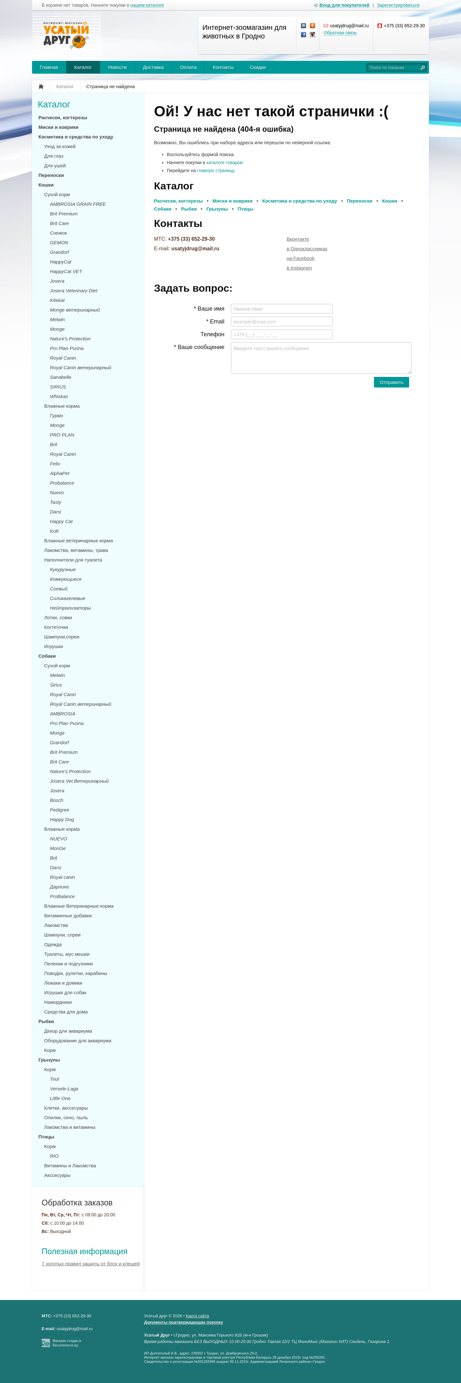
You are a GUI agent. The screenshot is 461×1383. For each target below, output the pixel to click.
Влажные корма (62, 406)
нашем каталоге (147, 5)
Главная (49, 67)
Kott (54, 531)
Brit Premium (64, 213)
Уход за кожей (60, 146)
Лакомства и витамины (69, 1127)
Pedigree (59, 809)
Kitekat (57, 300)
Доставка (153, 67)
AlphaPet (59, 473)
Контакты (223, 67)
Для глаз (53, 156)
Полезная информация (84, 1251)
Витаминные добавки (68, 915)
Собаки (47, 656)
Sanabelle (60, 377)
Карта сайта (197, 1315)
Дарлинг (59, 886)
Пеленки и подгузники (68, 963)
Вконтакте (298, 239)
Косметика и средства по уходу (75, 136)
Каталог (83, 67)
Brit (53, 444)
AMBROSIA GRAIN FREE (78, 204)
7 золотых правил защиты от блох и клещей (91, 1263)
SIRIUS (58, 386)
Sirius (56, 684)
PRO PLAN (62, 434)
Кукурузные (63, 569)
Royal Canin (63, 358)
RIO (54, 1156)
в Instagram (299, 268)
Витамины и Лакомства (70, 1165)
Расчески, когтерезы (62, 117)
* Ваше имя (209, 308)
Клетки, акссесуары (66, 1108)
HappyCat (60, 261)
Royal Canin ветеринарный (80, 367)
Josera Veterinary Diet (73, 290)
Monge (57, 329)
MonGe (58, 848)
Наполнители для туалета (73, 559)
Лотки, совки (58, 617)
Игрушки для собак (65, 992)
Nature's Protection (70, 338)
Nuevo (57, 492)
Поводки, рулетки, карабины (75, 973)
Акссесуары (57, 1175)
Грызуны (49, 1059)
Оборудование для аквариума (77, 1040)
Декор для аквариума (68, 1031)
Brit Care (59, 223)
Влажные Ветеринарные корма (79, 906)
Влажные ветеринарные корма (78, 540)
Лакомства (56, 925)
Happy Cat (61, 521)
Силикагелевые (67, 598)
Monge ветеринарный (75, 309)
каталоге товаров (224, 162)
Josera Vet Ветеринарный (79, 781)
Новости (117, 67)
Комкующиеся (65, 579)
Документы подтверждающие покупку (183, 1322)
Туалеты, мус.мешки (67, 954)
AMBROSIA (62, 713)
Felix (55, 463)
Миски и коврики (58, 127)
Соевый (59, 588)
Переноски (51, 175)
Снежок (58, 233)
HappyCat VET (66, 271)
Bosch (56, 800)
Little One (60, 1098)
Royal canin (62, 877)
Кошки (46, 184)
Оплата (188, 67)
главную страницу (215, 170)
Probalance (62, 483)
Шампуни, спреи (62, 934)
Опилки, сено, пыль (66, 1117)
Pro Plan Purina (67, 348)
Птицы (46, 1136)
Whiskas (59, 396)
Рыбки (46, 1021)
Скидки (258, 67)
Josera (57, 281)
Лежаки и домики (63, 983)
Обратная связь (340, 32)
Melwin (57, 319)
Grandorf (59, 252)
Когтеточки (56, 627)
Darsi (55, 511)
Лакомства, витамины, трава (76, 550)
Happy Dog (62, 819)
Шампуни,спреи (61, 636)
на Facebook (301, 258)
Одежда (53, 944)
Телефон (212, 334)
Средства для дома (66, 1011)
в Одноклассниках (307, 248)
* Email (215, 321)
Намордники (58, 1002)
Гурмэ (56, 415)
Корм (50, 1050)
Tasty (55, 502)
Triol (54, 1079)
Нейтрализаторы (70, 608)
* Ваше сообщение (199, 347)
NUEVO (58, 838)
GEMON (59, 242)
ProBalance (62, 896)
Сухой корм (57, 194)
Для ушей (55, 165)
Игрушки (53, 646)
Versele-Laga (64, 1088)
